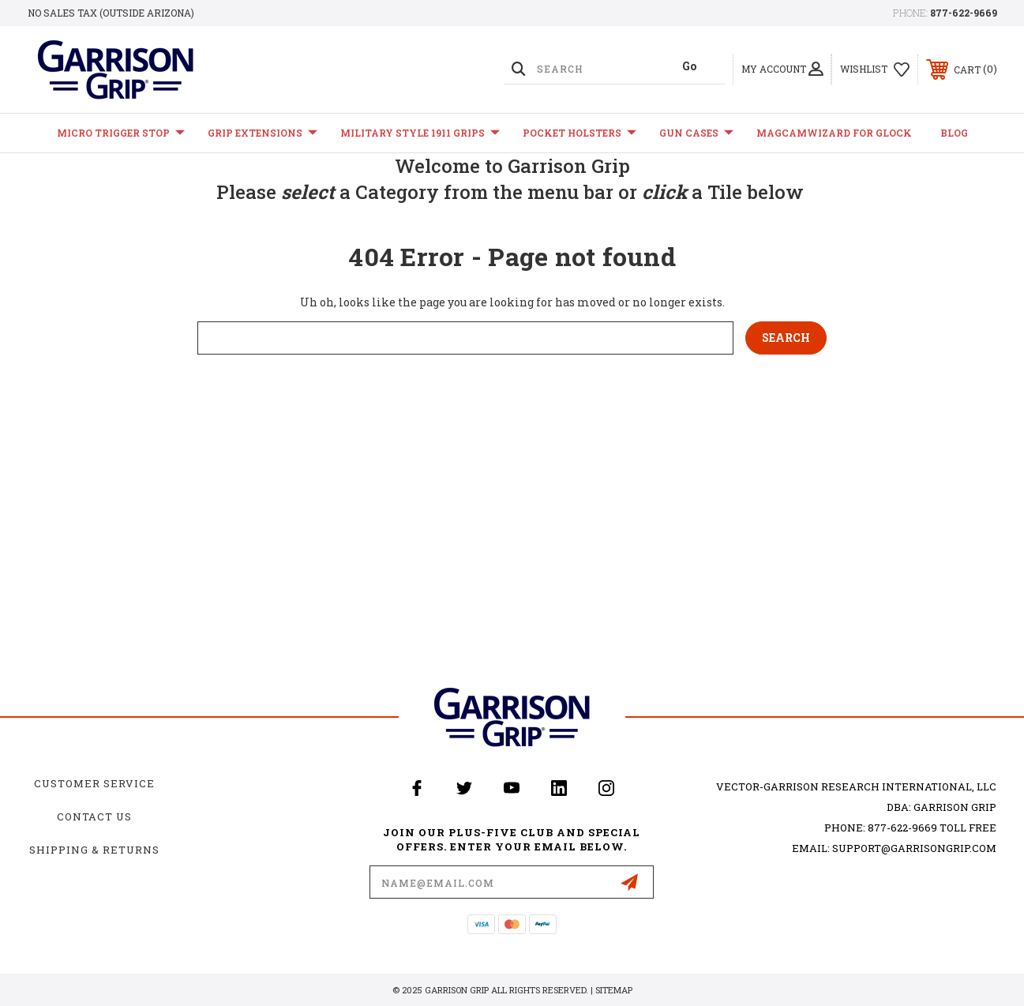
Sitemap (613, 990)
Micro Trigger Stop (121, 133)
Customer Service (94, 783)
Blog (954, 132)
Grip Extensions (262, 133)
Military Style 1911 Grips (420, 133)
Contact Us (94, 816)
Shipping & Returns (94, 850)
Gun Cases (696, 133)
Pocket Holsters (579, 133)
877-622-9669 (963, 12)
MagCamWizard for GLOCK (834, 132)
